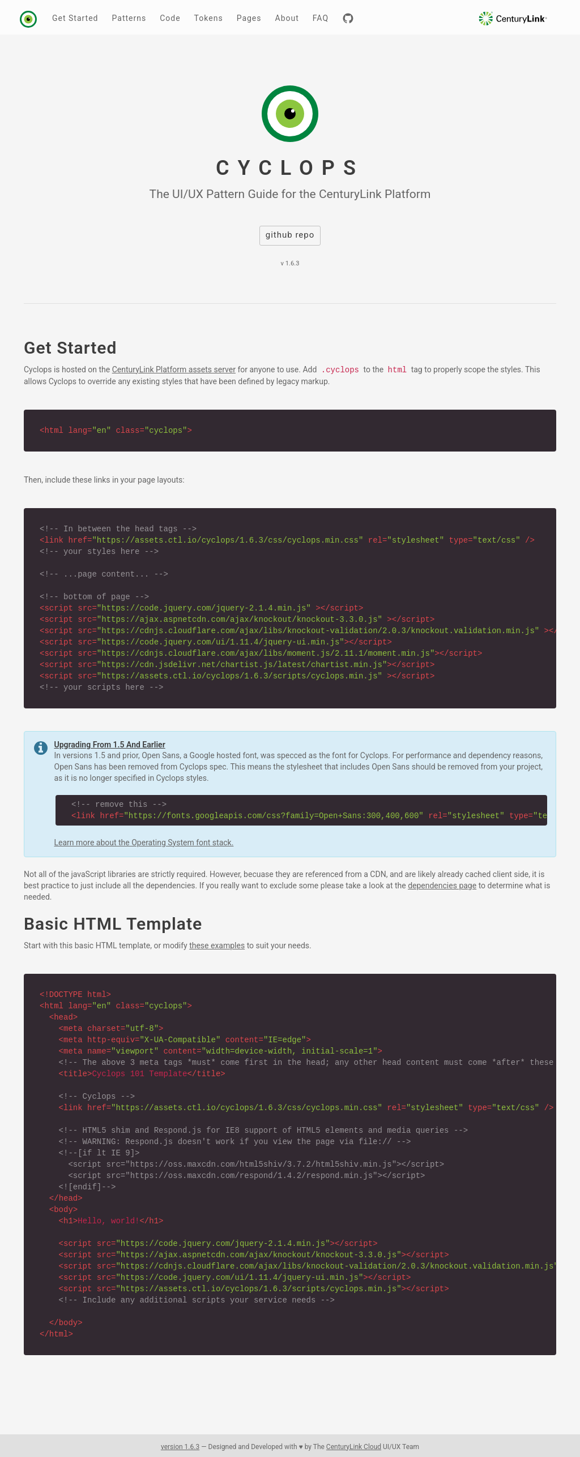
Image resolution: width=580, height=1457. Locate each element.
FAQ (321, 18)
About (287, 18)
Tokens (208, 18)
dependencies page (442, 885)
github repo (290, 235)
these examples (217, 945)
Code (170, 18)
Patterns (129, 18)
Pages (249, 18)
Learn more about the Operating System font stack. (144, 842)
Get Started (75, 18)
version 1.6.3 (180, 1447)
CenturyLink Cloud (353, 1447)
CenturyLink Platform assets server (174, 369)
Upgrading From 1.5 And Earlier (109, 744)
